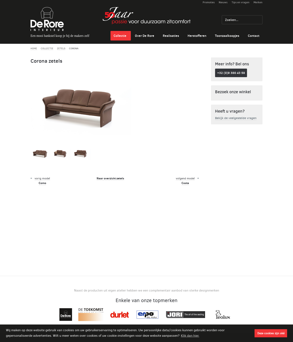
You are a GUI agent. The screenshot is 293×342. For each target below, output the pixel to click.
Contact (253, 35)
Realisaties (171, 35)
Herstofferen (197, 35)
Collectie (120, 35)
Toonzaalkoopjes (227, 35)
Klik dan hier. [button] (190, 335)
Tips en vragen (240, 2)
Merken (258, 2)
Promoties (209, 2)
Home (34, 48)
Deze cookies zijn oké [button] (270, 333)
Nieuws (223, 2)
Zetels (61, 48)
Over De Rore (144, 35)
